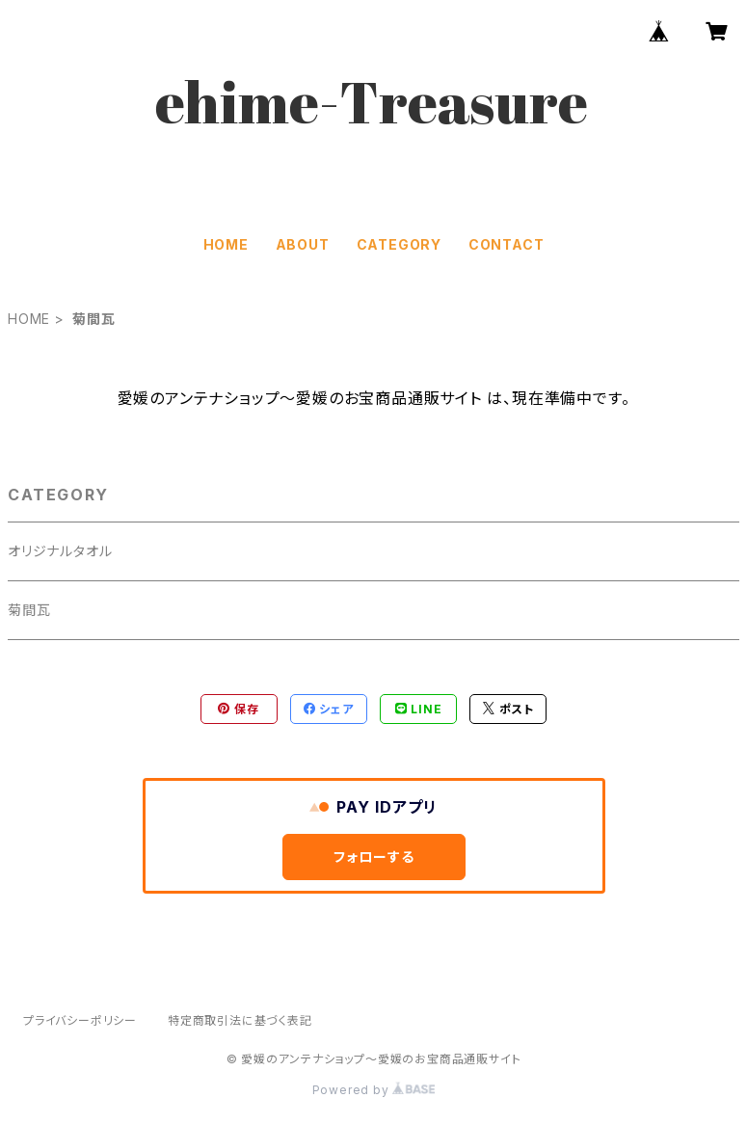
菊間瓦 (29, 610)
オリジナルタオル (60, 551)
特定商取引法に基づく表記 (240, 1020)
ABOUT (303, 244)
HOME (226, 244)
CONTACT (506, 244)
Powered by (374, 1090)
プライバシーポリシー (80, 1020)
